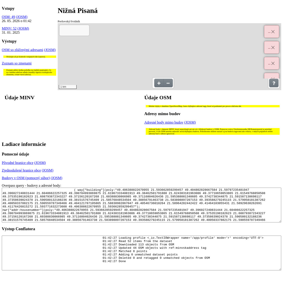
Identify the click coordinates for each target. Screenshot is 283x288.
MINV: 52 (9, 28)
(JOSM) (21, 17)
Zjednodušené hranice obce (21, 170)
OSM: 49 (8, 17)
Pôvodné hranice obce (17, 163)
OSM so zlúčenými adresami (22, 50)
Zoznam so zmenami (17, 63)
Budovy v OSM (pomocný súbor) (26, 178)
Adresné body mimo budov (164, 122)
